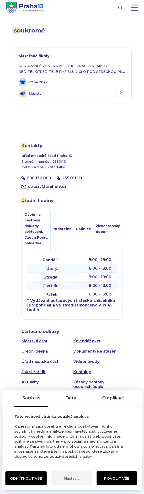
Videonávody (86, 361)
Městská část (34, 341)
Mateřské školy (34, 56)
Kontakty (82, 372)
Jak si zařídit (33, 372)
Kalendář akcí (86, 341)
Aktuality (30, 382)
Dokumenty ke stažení (95, 351)
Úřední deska (34, 351)
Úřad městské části (40, 361)
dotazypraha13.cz (47, 186)
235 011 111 (72, 178)
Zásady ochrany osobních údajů (88, 384)
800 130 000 (39, 178)
